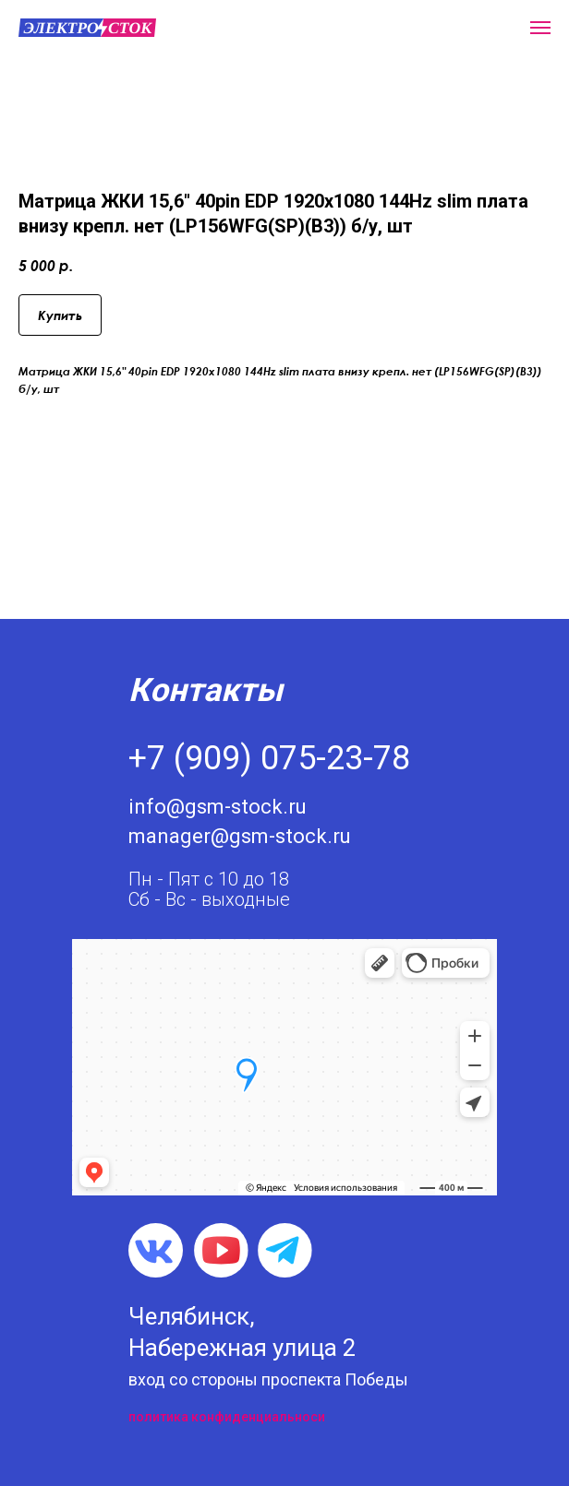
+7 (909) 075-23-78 (269, 758)
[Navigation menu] (540, 27)
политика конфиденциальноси (226, 1416)
